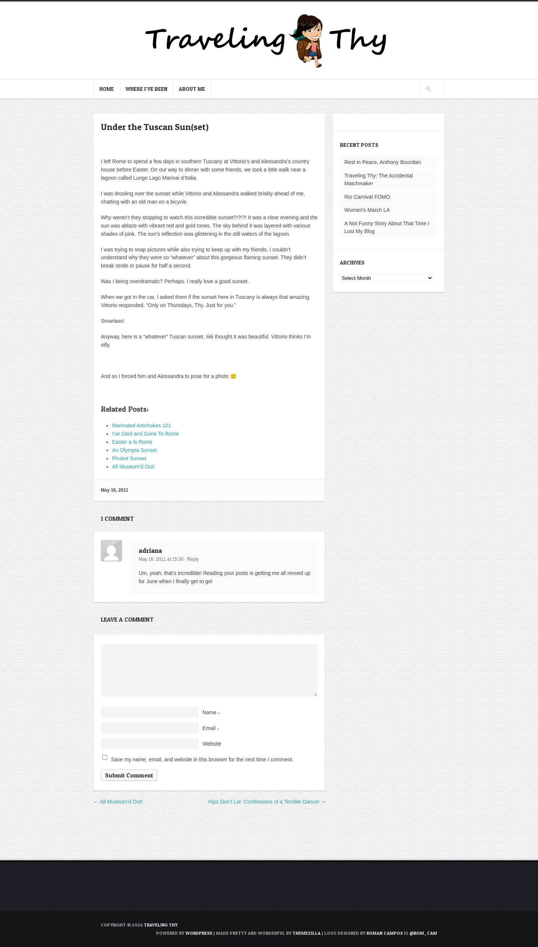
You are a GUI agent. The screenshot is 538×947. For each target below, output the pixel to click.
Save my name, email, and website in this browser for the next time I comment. (202, 759)
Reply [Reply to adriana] (193, 559)
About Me (192, 89)
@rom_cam (423, 933)
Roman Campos (385, 933)
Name (211, 712)
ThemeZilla (307, 933)
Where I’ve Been (146, 89)
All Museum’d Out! (121, 802)
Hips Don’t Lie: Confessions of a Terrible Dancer (263, 802)
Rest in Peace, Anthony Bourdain (382, 162)
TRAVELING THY (160, 925)
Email (210, 728)
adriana (150, 550)
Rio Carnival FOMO (367, 197)
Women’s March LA (367, 210)
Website (211, 744)
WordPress (198, 933)
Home (106, 89)
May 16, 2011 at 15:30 (161, 559)
